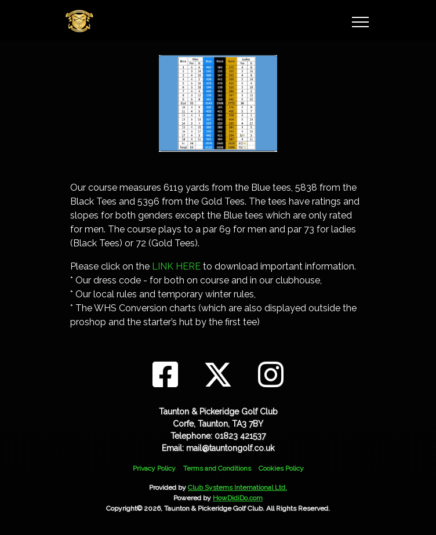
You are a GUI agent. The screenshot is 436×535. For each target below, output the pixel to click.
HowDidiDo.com (238, 498)
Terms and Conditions (217, 468)
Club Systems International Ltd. (237, 487)
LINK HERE (176, 266)
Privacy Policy (154, 468)
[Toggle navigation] (360, 20)
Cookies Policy (281, 468)
